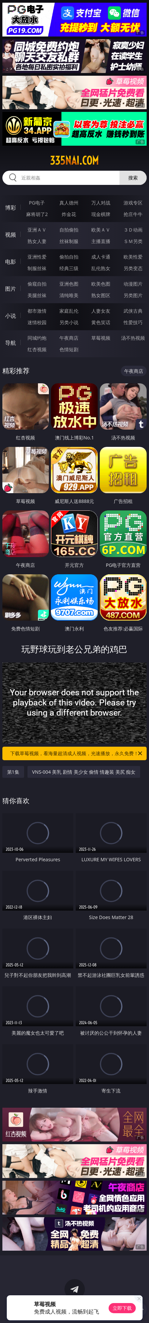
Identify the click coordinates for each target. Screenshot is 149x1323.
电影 (10, 261)
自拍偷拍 (68, 229)
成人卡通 (100, 257)
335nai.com (74, 160)
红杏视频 (36, 349)
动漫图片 (133, 284)
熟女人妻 (36, 241)
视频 (10, 234)
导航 (10, 342)
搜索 (133, 177)
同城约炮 (36, 338)
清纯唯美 (68, 295)
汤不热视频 (133, 338)
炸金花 (69, 214)
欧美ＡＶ (100, 229)
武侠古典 (133, 311)
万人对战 (100, 202)
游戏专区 (133, 202)
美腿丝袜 (36, 295)
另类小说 (68, 322)
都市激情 (36, 311)
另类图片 (133, 295)
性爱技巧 (133, 322)
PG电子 (37, 202)
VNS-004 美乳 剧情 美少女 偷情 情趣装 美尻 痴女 (84, 772)
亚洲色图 (68, 284)
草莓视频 (100, 338)
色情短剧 (68, 349)
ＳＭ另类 (133, 241)
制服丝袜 (36, 268)
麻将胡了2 (37, 214)
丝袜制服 (68, 241)
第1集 (13, 772)
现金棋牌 (100, 214)
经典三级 (68, 268)
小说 (10, 315)
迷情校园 (36, 322)
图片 (10, 288)
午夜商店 (68, 338)
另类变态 (133, 268)
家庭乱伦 (68, 311)
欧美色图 (100, 284)
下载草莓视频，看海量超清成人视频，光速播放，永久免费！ (76, 753)
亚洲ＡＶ (36, 229)
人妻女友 (100, 311)
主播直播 (100, 241)
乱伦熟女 (100, 268)
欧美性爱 (133, 257)
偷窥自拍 (36, 284)
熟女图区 (100, 295)
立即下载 (122, 1308)
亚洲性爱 (36, 257)
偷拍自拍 (68, 257)
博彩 (10, 207)
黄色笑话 (100, 322)
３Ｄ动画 (133, 229)
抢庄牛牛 (133, 214)
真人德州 (68, 202)
